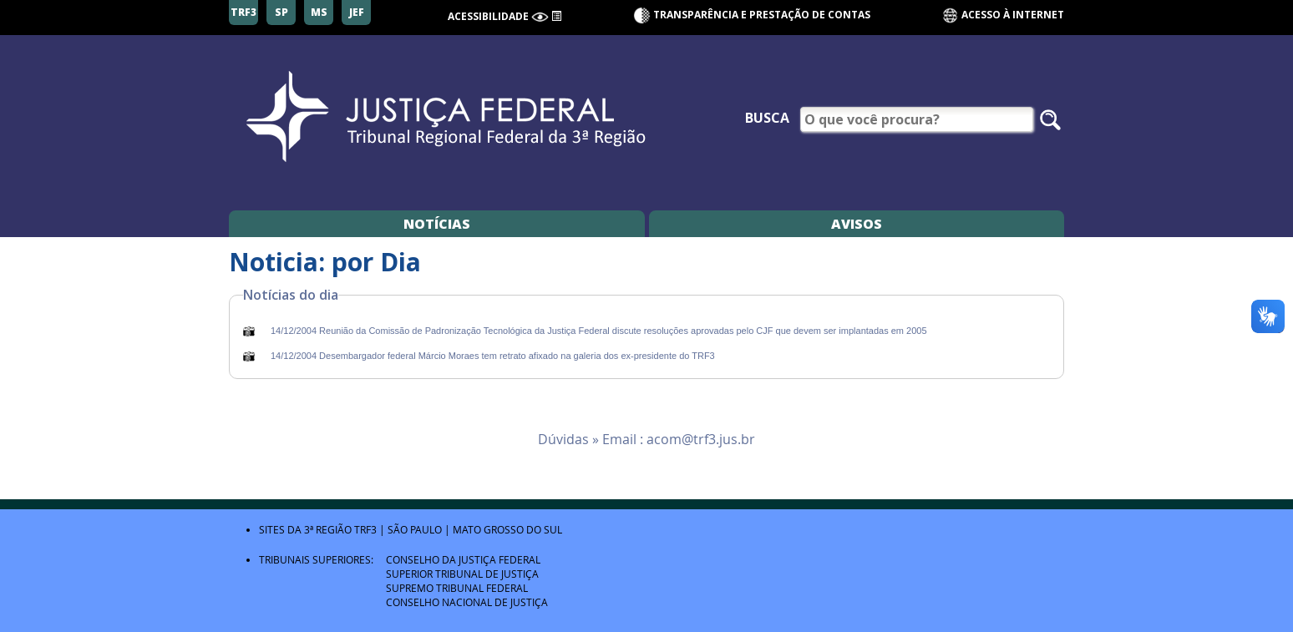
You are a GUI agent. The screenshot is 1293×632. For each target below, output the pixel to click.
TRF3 (365, 529)
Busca (767, 117)
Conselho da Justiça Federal (463, 559)
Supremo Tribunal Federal (457, 588)
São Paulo (415, 529)
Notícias (436, 223)
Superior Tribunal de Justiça (462, 574)
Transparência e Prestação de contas (761, 15)
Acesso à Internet (1002, 15)
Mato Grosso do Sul (507, 529)
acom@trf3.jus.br (700, 439)
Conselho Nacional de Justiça (467, 602)
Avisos (856, 223)
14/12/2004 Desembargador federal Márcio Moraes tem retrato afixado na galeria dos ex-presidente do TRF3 (493, 356)
